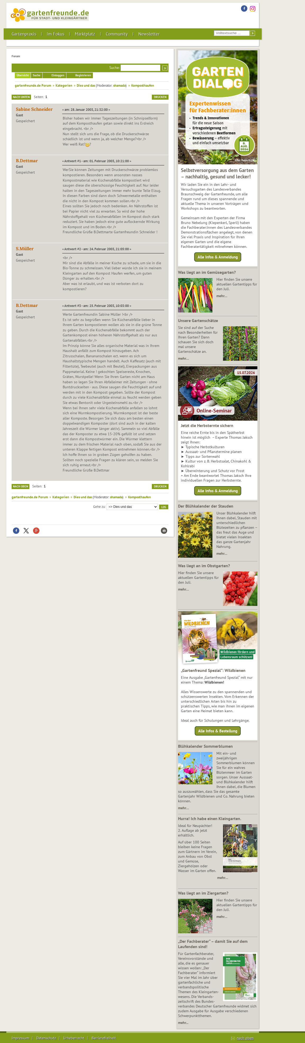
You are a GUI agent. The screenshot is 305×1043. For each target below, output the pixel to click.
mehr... (183, 1022)
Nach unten (21, 97)
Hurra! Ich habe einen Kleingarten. (209, 818)
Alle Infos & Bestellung (217, 730)
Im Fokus (55, 34)
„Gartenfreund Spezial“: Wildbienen (213, 670)
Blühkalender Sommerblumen (205, 746)
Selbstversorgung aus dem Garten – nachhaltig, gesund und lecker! (217, 173)
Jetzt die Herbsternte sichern (207, 425)
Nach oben (20, 486)
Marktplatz (85, 34)
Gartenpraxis (24, 34)
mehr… (221, 295)
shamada (119, 85)
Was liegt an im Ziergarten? (203, 893)
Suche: (114, 67)
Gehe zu (99, 506)
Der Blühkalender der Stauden (205, 506)
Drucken (160, 97)
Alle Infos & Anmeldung (218, 256)
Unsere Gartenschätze (198, 320)
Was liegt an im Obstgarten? (204, 565)
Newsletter (149, 34)
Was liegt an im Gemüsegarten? (207, 272)
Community (117, 34)
